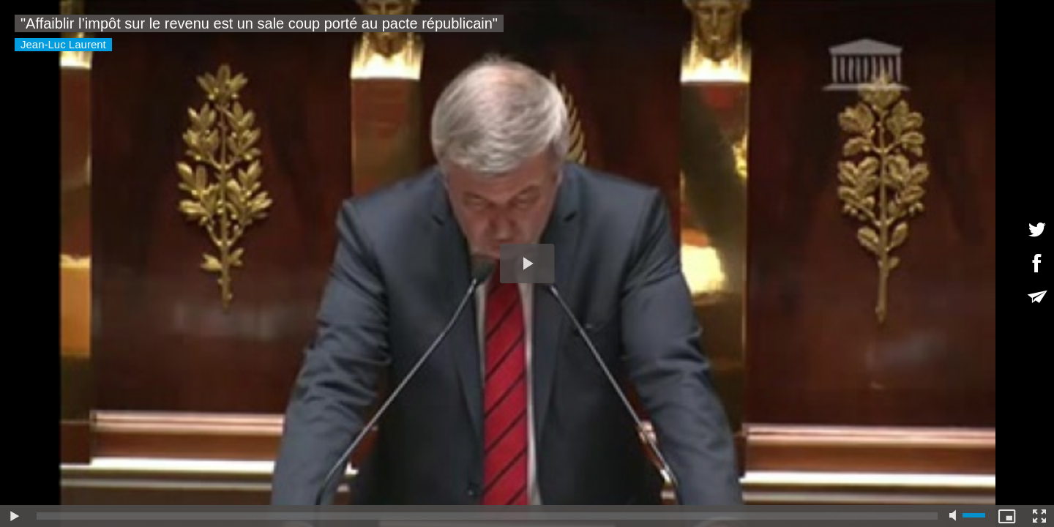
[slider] (487, 516)
